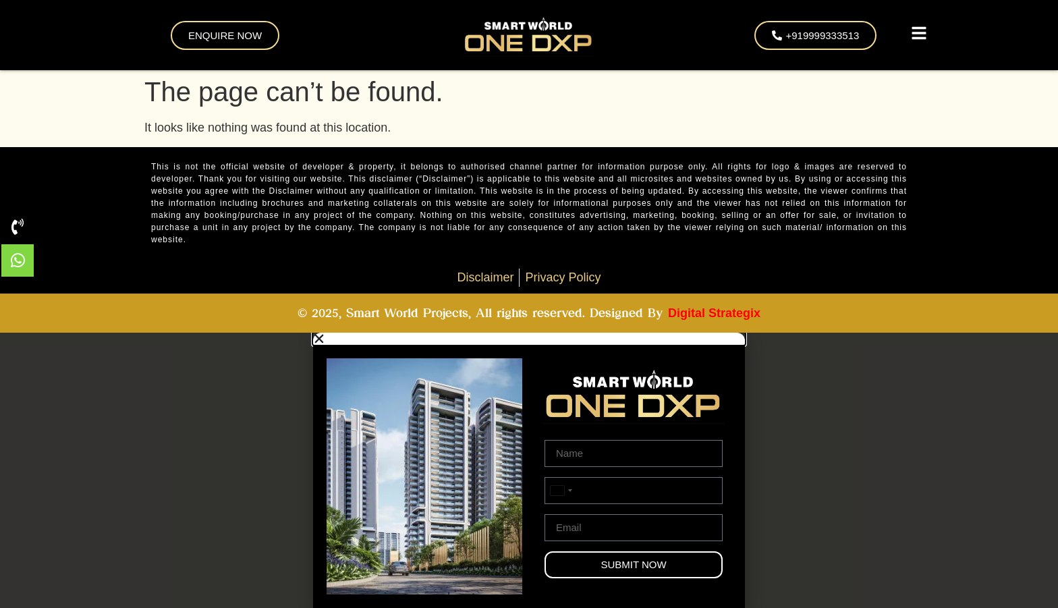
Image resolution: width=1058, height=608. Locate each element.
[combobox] (560, 490)
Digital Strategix (714, 313)
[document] (529, 470)
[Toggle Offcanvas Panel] (919, 35)
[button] (529, 339)
